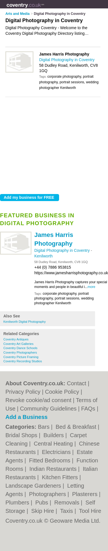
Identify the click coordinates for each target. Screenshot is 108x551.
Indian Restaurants (53, 469)
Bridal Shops (22, 435)
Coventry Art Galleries (18, 343)
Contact (76, 383)
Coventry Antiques (15, 339)
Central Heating (54, 444)
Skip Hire (43, 511)
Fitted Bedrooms (50, 460)
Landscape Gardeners (33, 486)
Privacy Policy (22, 392)
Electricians (57, 452)
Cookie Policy (62, 392)
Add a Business (26, 417)
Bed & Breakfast (77, 427)
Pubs (42, 502)
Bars (44, 427)
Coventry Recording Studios (22, 361)
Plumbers (18, 502)
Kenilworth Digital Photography (24, 321)
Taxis (67, 511)
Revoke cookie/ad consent (38, 400)
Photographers (48, 494)
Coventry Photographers (20, 352)
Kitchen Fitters (60, 477)
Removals (67, 502)
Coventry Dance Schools (20, 348)
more (91, 287)
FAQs (88, 408)
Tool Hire (90, 511)
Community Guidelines (48, 408)
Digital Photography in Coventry (62, 250)
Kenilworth (43, 256)
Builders (54, 435)
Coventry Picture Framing (21, 357)
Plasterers (85, 494)
